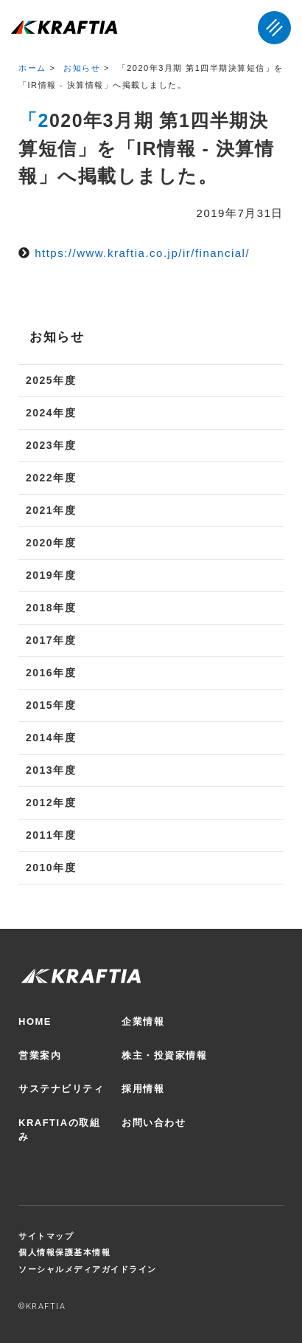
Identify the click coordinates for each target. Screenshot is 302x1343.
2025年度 (51, 380)
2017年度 (51, 640)
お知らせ (81, 67)
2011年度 (51, 835)
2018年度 (51, 608)
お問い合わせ (154, 1122)
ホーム (32, 67)
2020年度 (51, 543)
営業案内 (39, 1055)
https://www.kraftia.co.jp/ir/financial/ (142, 253)
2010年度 (51, 867)
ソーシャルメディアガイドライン (87, 1269)
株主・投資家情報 (164, 1055)
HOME (35, 1021)
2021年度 (51, 510)
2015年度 (51, 705)
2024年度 (51, 413)
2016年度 (51, 673)
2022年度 (51, 478)
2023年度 (51, 445)
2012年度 (51, 802)
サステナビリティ (61, 1088)
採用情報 (143, 1088)
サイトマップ (46, 1236)
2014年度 (51, 737)
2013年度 (51, 770)
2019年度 (51, 575)
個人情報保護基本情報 (64, 1252)
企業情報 (143, 1021)
